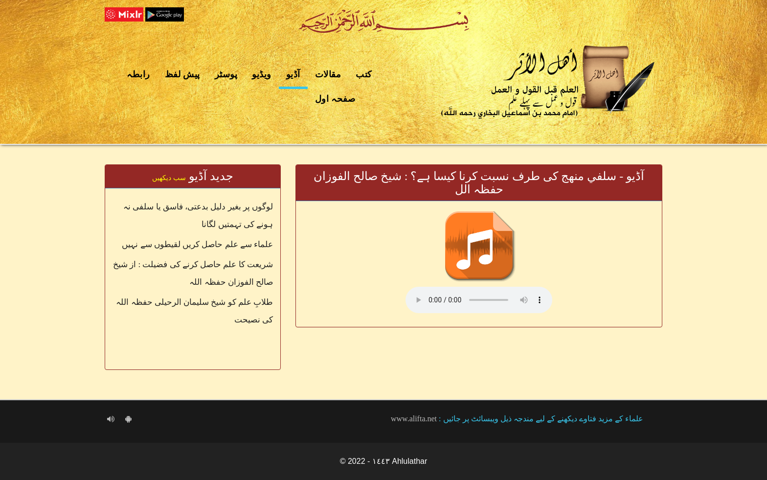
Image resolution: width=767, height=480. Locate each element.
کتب (364, 74)
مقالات (328, 74)
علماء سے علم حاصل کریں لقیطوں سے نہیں (197, 244)
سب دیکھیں (169, 178)
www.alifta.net (414, 418)
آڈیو (293, 74)
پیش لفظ (182, 74)
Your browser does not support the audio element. (479, 300)
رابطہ (138, 74)
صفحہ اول (335, 99)
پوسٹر (226, 74)
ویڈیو (261, 74)
